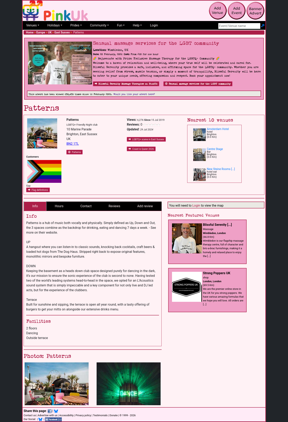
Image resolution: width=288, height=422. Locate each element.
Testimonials (100, 415)
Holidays (53, 25)
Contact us (30, 415)
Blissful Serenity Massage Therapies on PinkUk (126, 84)
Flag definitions (38, 190)
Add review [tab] (145, 206)
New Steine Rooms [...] (221, 169)
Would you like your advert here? (134, 94)
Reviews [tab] (114, 206)
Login (154, 25)
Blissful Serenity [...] (217, 225)
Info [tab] (35, 206)
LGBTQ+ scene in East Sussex (146, 139)
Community (98, 25)
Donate (113, 415)
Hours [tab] (59, 206)
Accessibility (66, 415)
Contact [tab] (86, 206)
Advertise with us (47, 415)
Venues (31, 25)
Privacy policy (83, 415)
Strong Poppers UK (216, 273)
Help (136, 25)
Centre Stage (215, 149)
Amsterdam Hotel (218, 129)
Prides (74, 25)
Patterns (74, 152)
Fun (119, 25)
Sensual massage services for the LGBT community (198, 84)
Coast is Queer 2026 (141, 149)
